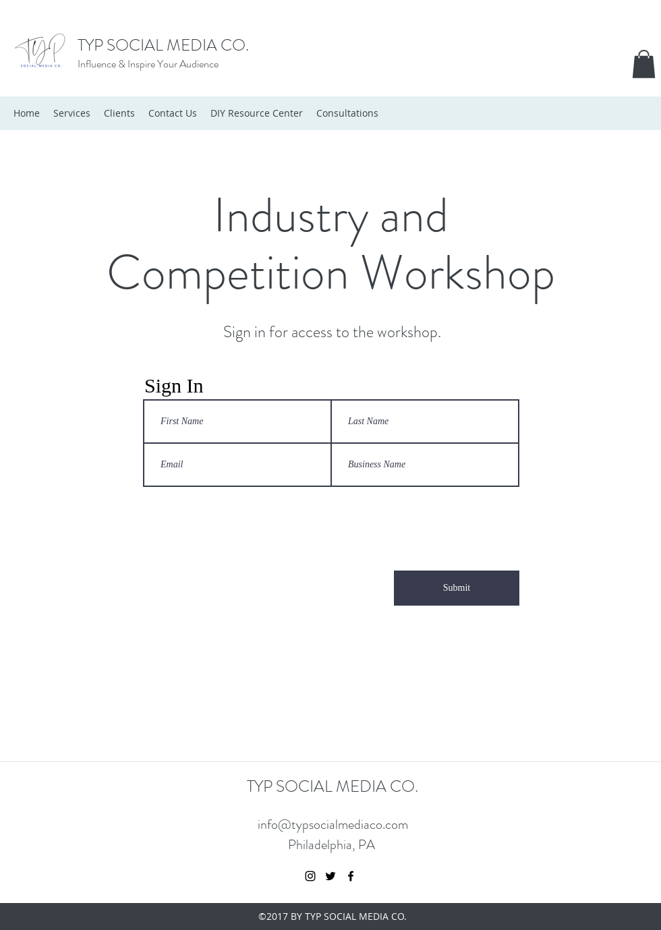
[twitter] (330, 876)
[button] (644, 64)
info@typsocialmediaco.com (333, 824)
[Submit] (456, 588)
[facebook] (350, 876)
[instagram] (310, 876)
